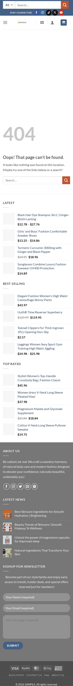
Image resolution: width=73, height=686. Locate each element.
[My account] (52, 22)
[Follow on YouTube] (61, 13)
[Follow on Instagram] (42, 13)
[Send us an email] (27, 486)
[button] (5, 22)
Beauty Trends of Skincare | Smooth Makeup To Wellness (38, 526)
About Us (58, 675)
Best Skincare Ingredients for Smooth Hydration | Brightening (39, 513)
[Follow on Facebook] (36, 13)
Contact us (34, 675)
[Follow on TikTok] (49, 13)
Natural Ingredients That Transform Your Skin (42, 552)
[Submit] (65, 5)
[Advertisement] (36, 68)
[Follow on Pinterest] (34, 486)
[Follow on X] (55, 13)
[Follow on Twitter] (20, 486)
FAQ (46, 675)
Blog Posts (16, 675)
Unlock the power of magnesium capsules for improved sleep (42, 539)
